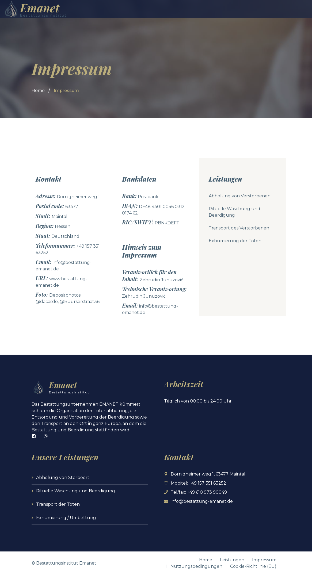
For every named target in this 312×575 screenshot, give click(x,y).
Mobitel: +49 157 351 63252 (198, 483)
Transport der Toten (58, 504)
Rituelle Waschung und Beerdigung (75, 490)
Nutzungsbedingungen (196, 566)
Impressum (264, 559)
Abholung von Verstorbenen (240, 195)
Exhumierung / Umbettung (66, 517)
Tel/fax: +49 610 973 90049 (199, 492)
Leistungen (232, 559)
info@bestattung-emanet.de (202, 501)
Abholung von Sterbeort (62, 477)
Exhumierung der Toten (235, 240)
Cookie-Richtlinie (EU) (253, 566)
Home (38, 90)
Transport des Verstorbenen (239, 228)
